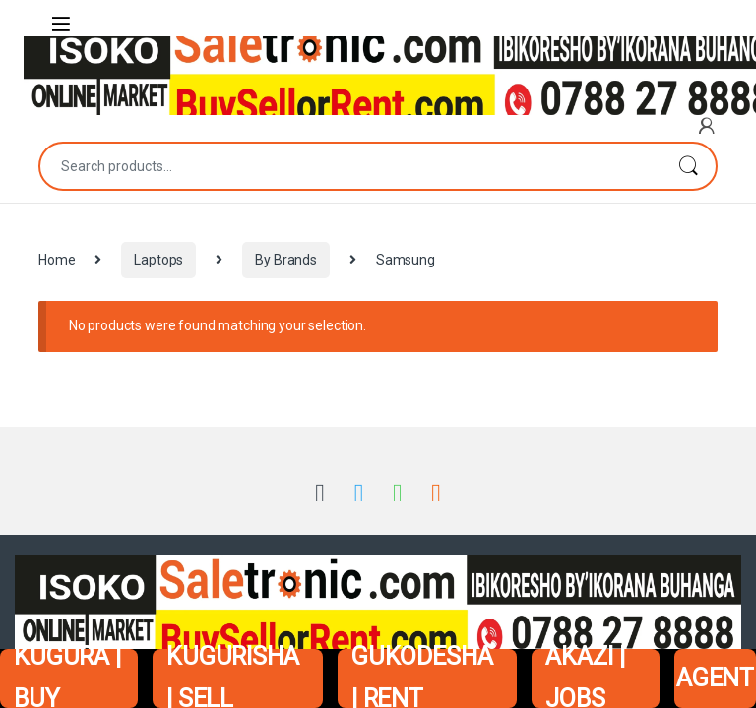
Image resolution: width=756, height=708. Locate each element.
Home (56, 259)
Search (688, 166)
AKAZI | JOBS (584, 678)
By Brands (286, 259)
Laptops (158, 259)
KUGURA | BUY (67, 678)
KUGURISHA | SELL (232, 678)
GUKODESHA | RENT (422, 678)
